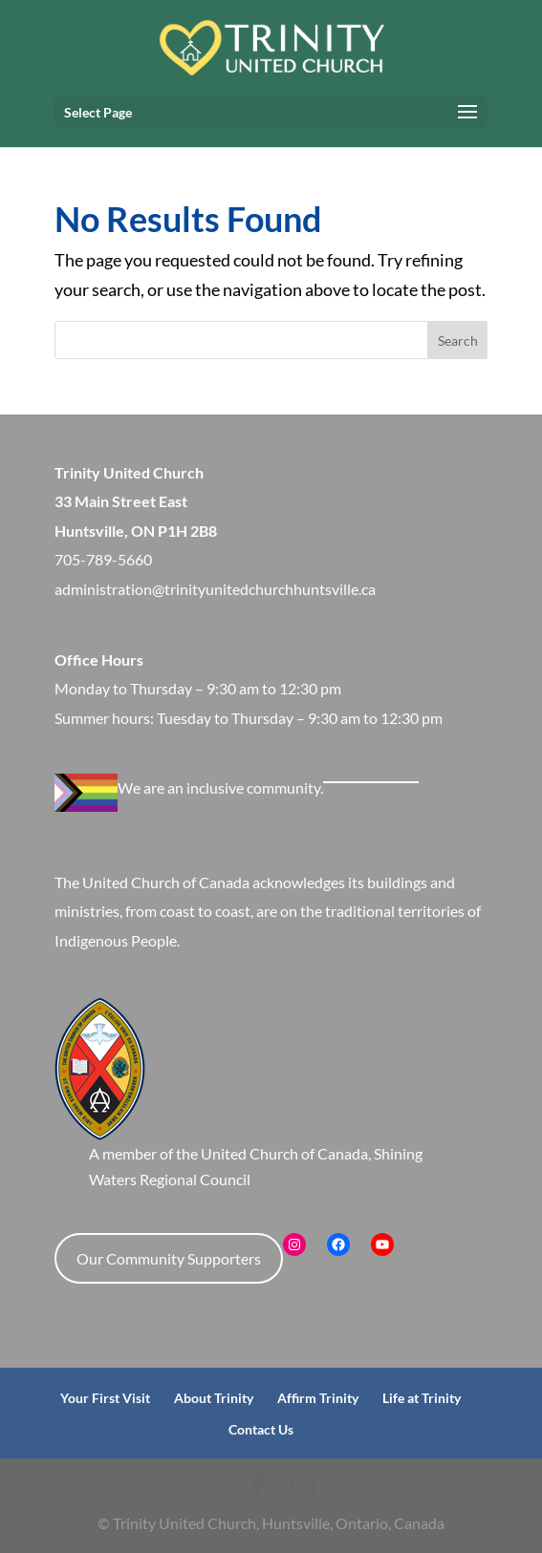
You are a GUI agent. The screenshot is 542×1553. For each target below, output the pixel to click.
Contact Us (260, 1429)
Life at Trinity (421, 1398)
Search (458, 340)
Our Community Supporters (168, 1258)
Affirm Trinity (317, 1398)
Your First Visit (105, 1398)
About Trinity (213, 1398)
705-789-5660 (103, 559)
